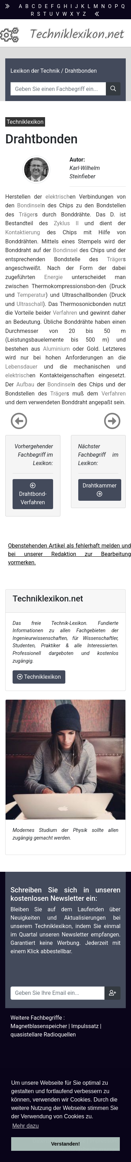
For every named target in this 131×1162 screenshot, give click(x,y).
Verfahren (65, 312)
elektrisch (57, 196)
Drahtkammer (100, 489)
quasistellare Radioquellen (43, 1034)
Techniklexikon (39, 676)
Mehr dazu (25, 1126)
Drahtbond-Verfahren (32, 494)
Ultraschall (29, 304)
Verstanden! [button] (65, 1144)
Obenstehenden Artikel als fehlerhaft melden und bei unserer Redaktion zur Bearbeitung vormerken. (69, 554)
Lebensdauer (21, 366)
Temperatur (31, 295)
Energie (53, 277)
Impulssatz (85, 1026)
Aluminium (56, 348)
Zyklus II (66, 223)
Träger (27, 214)
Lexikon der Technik (35, 70)
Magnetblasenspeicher (38, 1026)
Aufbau (25, 384)
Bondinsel (29, 205)
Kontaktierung (22, 232)
